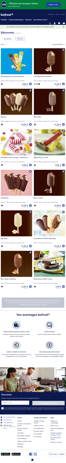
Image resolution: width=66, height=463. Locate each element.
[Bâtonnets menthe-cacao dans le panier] (63, 286)
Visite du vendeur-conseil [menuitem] (24, 440)
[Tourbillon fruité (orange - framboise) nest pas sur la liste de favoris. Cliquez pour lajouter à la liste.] (30, 131)
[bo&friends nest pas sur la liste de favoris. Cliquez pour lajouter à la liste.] (30, 172)
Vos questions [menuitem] (38, 436)
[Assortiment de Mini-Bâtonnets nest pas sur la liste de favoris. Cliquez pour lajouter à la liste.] (63, 212)
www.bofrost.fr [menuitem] (6, 419)
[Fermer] (64, 2)
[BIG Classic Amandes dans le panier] (30, 286)
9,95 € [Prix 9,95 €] (25, 84)
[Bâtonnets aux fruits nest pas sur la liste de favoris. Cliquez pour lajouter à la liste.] (63, 131)
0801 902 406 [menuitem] (6, 425)
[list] (33, 341)
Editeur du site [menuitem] (54, 425)
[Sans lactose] (35, 84)
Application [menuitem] (20, 443)
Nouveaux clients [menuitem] (38, 430)
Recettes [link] (28, 19)
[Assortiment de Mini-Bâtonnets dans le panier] (63, 246)
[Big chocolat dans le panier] (63, 205)
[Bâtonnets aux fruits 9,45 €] (49, 149)
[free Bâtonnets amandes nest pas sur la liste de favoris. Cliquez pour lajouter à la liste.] (63, 50)
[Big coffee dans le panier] (63, 124)
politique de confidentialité (44, 408)
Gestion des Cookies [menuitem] (56, 442)
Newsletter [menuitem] (20, 432)
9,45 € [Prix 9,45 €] (58, 165)
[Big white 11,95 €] (16, 230)
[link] (7, 14)
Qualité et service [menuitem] (39, 425)
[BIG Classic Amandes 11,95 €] (16, 271)
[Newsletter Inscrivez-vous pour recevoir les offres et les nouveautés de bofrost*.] (33, 403)
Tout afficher (7, 39)
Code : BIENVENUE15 (14, 6)
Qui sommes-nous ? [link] (40, 19)
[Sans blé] (37, 84)
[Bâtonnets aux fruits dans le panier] (63, 165)
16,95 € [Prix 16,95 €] (24, 124)
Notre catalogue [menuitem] (21, 438)
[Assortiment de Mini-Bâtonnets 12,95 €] (49, 230)
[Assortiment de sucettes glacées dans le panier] (30, 84)
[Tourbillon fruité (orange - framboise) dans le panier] (30, 165)
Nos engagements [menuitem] (39, 428)
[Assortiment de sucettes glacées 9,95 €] (16, 68)
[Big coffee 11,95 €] (49, 109)
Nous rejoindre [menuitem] (38, 433)
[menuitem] (4, 19)
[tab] (55, 23)
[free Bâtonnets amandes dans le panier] (63, 84)
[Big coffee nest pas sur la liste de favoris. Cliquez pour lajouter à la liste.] (63, 91)
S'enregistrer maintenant (49, 402)
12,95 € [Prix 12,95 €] (57, 246)
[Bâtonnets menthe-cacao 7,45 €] (49, 271)
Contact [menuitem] (63, 14)
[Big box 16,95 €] (16, 109)
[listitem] (16, 330)
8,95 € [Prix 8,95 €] (25, 165)
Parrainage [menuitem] (20, 446)
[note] (33, 303)
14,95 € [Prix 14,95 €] (24, 205)
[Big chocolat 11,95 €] (49, 190)
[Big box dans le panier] (30, 124)
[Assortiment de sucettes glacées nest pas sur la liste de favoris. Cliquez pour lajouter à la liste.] (30, 50)
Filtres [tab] (4, 44)
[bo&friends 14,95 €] (16, 190)
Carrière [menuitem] (57, 14)
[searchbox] (2, 23)
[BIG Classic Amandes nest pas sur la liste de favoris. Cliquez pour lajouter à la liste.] (30, 253)
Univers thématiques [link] (16, 19)
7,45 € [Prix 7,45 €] (58, 286)
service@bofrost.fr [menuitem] (7, 422)
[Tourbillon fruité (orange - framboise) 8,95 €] (16, 149)
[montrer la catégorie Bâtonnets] (20, 39)
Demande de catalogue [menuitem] (23, 435)
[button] (53, 4)
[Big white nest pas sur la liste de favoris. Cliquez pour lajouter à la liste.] (30, 212)
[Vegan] (2, 84)
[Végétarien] (39, 84)
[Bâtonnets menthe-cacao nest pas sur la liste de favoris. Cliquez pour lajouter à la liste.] (63, 253)
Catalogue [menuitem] (51, 14)
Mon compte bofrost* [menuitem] (8, 417)
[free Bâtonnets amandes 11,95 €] (49, 68)
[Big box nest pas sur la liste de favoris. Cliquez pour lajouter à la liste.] (30, 91)
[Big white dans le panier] (30, 246)
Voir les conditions (26, 6)
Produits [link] (4, 19)
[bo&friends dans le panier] (30, 205)
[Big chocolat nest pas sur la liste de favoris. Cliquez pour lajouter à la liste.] (63, 172)
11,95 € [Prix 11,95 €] (57, 84)
